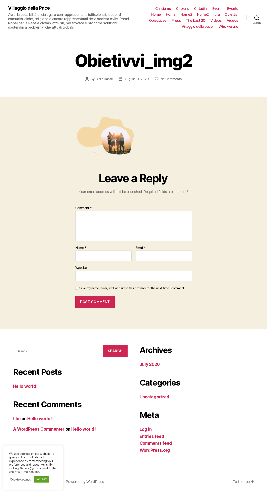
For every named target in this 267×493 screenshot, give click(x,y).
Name (80, 248)
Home (156, 14)
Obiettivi (231, 14)
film (17, 418)
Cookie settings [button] (20, 479)
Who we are (228, 26)
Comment (83, 208)
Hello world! (25, 386)
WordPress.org (155, 450)
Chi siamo (163, 8)
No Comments (171, 79)
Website (81, 268)
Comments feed (156, 443)
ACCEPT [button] (41, 479)
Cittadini (200, 8)
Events (232, 8)
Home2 (186, 14)
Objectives (158, 20)
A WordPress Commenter (38, 429)
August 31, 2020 (136, 79)
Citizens (182, 8)
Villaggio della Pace (29, 8)
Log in (146, 429)
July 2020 (150, 364)
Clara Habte (104, 79)
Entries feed (152, 436)
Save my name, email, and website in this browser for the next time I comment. (132, 288)
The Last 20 (195, 20)
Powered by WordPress (85, 482)
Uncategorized (155, 396)
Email (141, 248)
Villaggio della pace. (198, 26)
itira (217, 14)
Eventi (217, 8)
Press (176, 20)
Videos (216, 20)
